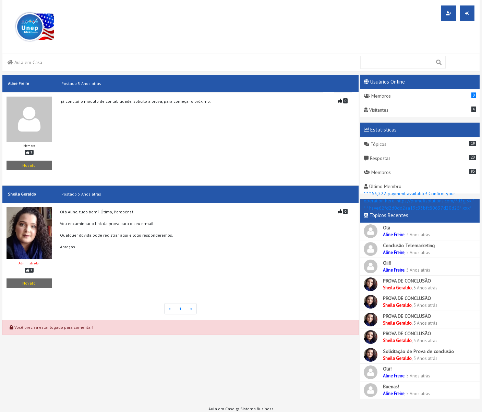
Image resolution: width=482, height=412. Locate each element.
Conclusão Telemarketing (409, 245)
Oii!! (387, 263)
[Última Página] (191, 308)
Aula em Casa (25, 62)
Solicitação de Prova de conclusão (418, 351)
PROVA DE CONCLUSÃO (407, 281)
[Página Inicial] (169, 308)
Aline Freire (394, 235)
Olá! (387, 369)
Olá (386, 228)
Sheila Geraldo (397, 288)
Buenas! (391, 387)
